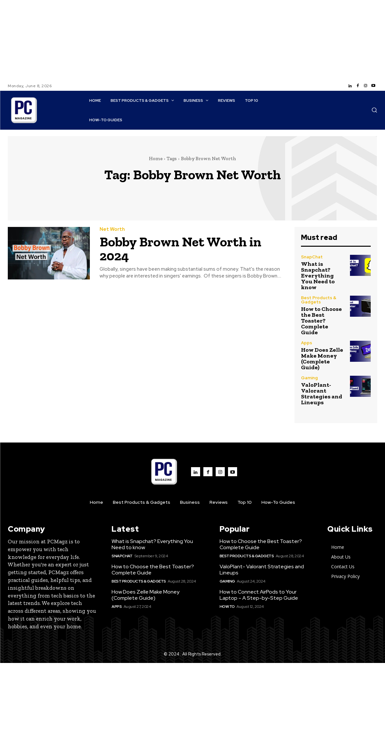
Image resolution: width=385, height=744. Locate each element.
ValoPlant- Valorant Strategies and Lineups (321, 393)
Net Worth (112, 229)
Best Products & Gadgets (318, 300)
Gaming (309, 378)
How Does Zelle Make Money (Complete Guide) (322, 358)
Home (155, 158)
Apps (306, 343)
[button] (374, 110)
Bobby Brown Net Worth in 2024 (181, 249)
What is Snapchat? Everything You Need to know (318, 275)
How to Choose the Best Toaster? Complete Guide (321, 320)
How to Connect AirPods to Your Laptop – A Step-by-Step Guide (259, 594)
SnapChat (312, 257)
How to (227, 606)
